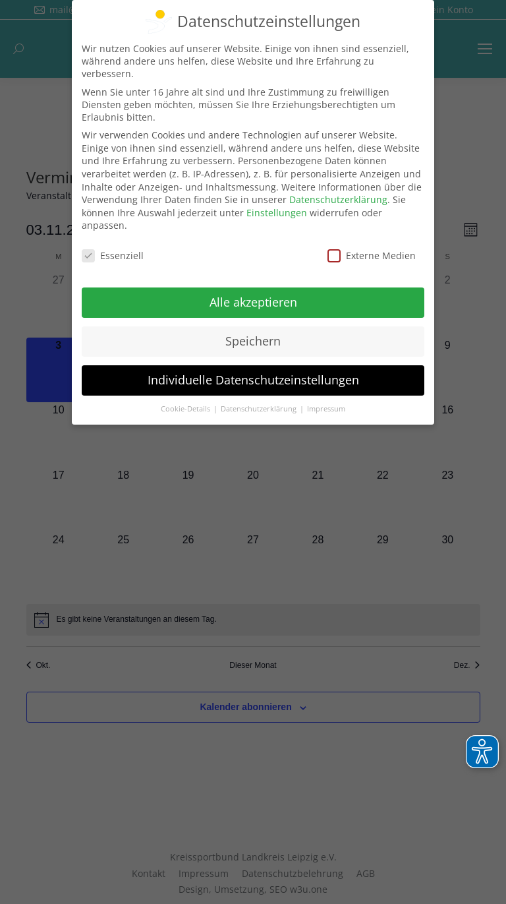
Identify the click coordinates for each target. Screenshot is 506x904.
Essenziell (113, 255)
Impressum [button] (326, 408)
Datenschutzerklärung (338, 199)
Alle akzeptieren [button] (253, 302)
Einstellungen (276, 212)
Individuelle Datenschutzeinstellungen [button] (253, 380)
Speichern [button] (253, 341)
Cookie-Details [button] (186, 408)
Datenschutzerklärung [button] (259, 408)
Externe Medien (371, 255)
